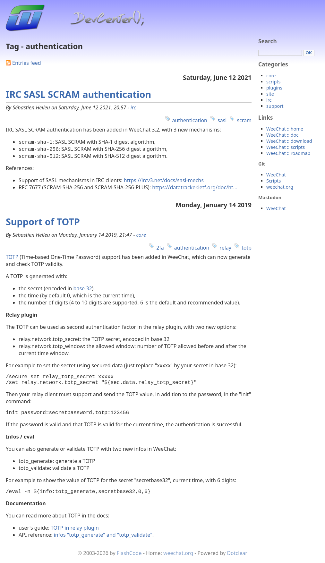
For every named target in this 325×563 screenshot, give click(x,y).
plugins (274, 88)
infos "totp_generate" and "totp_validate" (103, 539)
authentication (189, 120)
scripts (273, 82)
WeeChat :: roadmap (288, 153)
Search (267, 41)
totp (247, 247)
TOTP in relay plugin (75, 532)
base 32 (82, 288)
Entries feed (26, 62)
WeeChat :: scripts (285, 147)
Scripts (273, 181)
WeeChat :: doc (282, 135)
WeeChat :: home (284, 129)
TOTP (12, 256)
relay (225, 247)
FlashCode (129, 558)
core (141, 234)
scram (244, 120)
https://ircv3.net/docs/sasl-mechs (164, 180)
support (274, 106)
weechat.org (279, 187)
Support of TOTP (43, 221)
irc (133, 107)
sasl (222, 120)
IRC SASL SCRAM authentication (78, 94)
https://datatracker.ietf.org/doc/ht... (194, 187)
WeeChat (276, 175)
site (270, 94)
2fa (160, 247)
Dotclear (237, 558)
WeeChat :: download (289, 141)
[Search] (280, 53)
